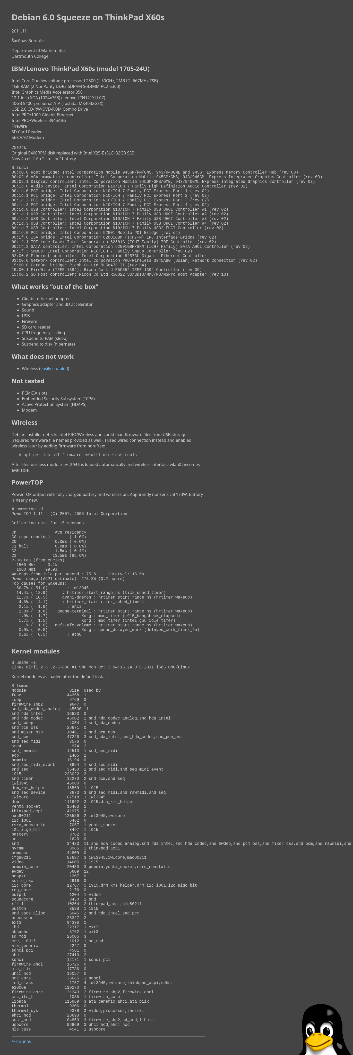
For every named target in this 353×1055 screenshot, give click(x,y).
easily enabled (54, 393)
